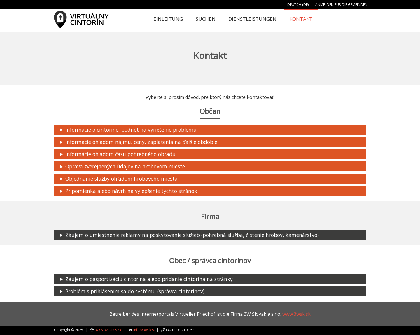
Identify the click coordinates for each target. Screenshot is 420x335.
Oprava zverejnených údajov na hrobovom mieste (125, 166)
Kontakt (300, 18)
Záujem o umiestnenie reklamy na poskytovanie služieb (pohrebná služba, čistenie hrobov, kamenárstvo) (192, 234)
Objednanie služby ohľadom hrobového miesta (121, 178)
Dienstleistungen (252, 18)
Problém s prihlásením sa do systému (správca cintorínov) (134, 291)
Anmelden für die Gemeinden (341, 4)
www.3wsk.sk (296, 314)
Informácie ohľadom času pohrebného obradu (120, 154)
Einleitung (168, 18)
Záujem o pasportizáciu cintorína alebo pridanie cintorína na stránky (149, 278)
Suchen (206, 18)
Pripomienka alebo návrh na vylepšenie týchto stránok (131, 190)
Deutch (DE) (298, 4)
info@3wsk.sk (144, 329)
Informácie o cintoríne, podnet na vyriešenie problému (131, 129)
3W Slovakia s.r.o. (109, 329)
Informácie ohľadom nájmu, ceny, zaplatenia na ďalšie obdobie (141, 141)
